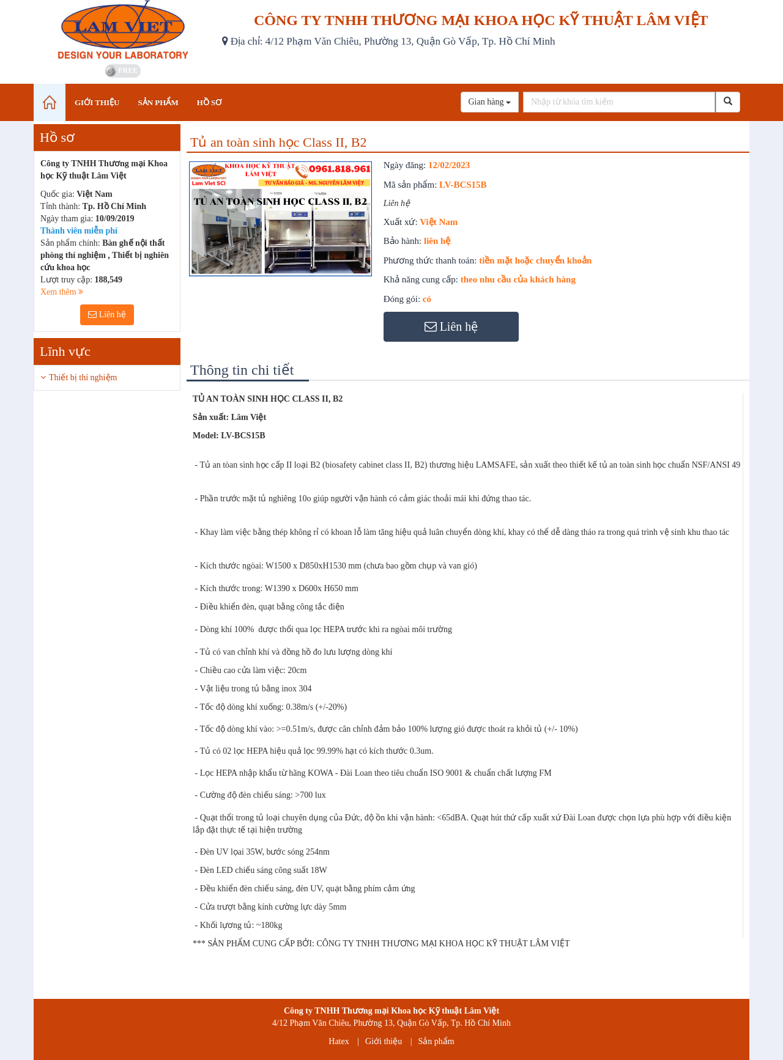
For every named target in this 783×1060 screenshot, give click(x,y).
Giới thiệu (383, 1041)
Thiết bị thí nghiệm (83, 377)
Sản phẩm (436, 1041)
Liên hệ (107, 314)
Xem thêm (61, 291)
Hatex (338, 1041)
